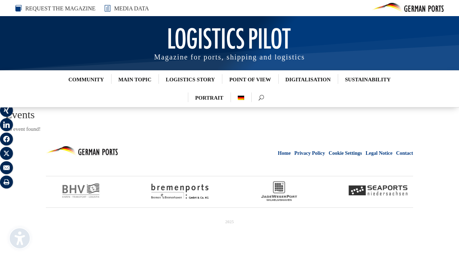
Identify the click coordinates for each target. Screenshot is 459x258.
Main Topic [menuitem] (134, 79)
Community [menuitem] (86, 79)
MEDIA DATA (131, 8)
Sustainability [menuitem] (368, 79)
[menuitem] (241, 98)
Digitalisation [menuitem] (308, 79)
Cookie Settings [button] (345, 153)
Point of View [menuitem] (250, 79)
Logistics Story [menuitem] (190, 79)
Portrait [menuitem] (209, 98)
